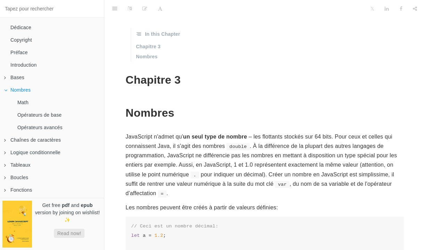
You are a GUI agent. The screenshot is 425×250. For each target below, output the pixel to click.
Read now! (69, 233)
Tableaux (17, 165)
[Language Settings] (129, 8)
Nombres (17, 90)
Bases (14, 77)
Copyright (21, 40)
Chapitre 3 (148, 46)
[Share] (415, 8)
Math (23, 102)
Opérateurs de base (39, 115)
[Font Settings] (160, 8)
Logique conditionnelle (32, 152)
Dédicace (20, 27)
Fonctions (18, 190)
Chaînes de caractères (32, 140)
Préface (19, 52)
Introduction (23, 65)
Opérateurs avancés (40, 127)
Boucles (16, 177)
